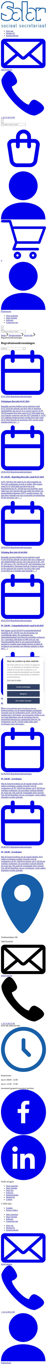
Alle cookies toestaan (23, 701)
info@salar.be (6, 976)
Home (3, 335)
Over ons (9, 31)
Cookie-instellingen (23, 687)
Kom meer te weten (14, 680)
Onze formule (11, 318)
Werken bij (10, 33)
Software (9, 320)
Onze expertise (12, 316)
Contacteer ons (12, 322)
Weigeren (23, 694)
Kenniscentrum (12, 36)
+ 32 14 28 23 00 (23, 95)
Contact (9, 1199)
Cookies (9, 1208)
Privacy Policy (12, 1210)
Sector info (28, 335)
